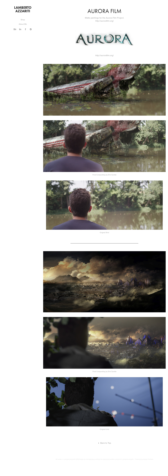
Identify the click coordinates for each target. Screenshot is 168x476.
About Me (23, 24)
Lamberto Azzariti (23, 9)
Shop (23, 19)
